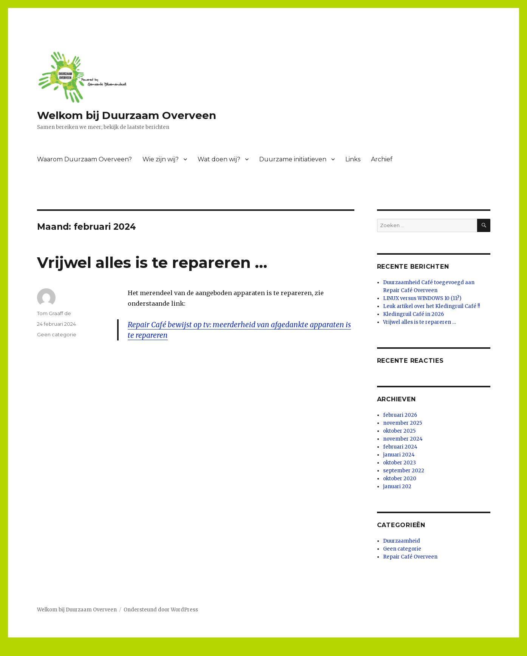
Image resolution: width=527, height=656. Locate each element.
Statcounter (17, 650)
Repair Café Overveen (410, 557)
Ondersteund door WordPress (161, 609)
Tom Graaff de (54, 313)
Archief (382, 159)
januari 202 (397, 486)
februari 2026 (400, 415)
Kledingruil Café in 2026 (413, 314)
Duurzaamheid (401, 541)
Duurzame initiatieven (292, 159)
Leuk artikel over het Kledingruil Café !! (431, 306)
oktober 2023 (399, 463)
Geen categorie (56, 334)
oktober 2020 (399, 478)
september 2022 (403, 470)
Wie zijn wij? (160, 159)
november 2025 (402, 423)
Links (352, 159)
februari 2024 (400, 447)
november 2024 (403, 439)
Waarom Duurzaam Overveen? (84, 159)
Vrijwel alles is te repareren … (152, 262)
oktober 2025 (399, 431)
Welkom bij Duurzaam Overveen (126, 115)
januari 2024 (399, 455)
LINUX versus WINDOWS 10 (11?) (422, 298)
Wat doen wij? (219, 159)
